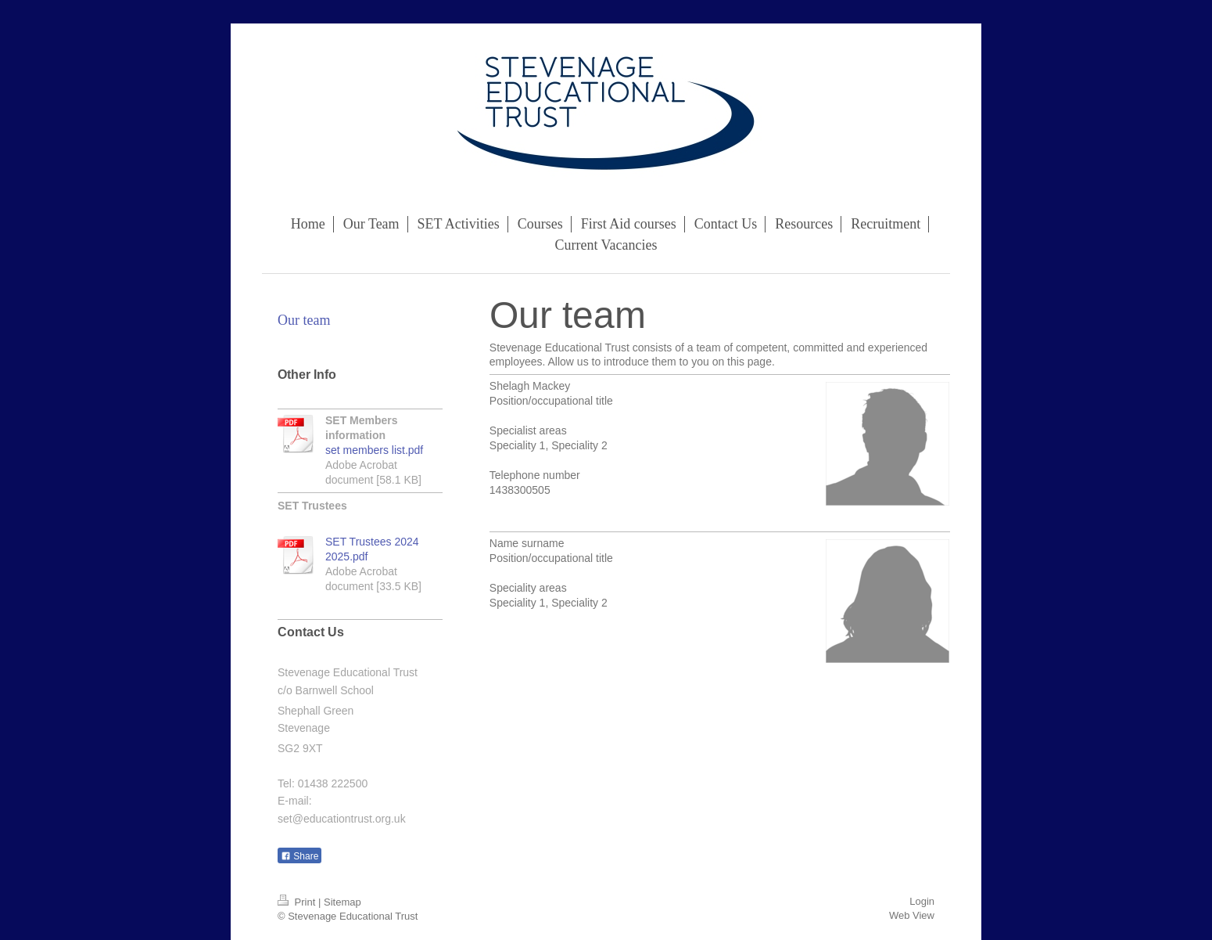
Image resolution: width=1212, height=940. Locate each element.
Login (921, 901)
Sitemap (342, 902)
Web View (911, 915)
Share (299, 856)
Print (298, 902)
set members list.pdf (374, 450)
